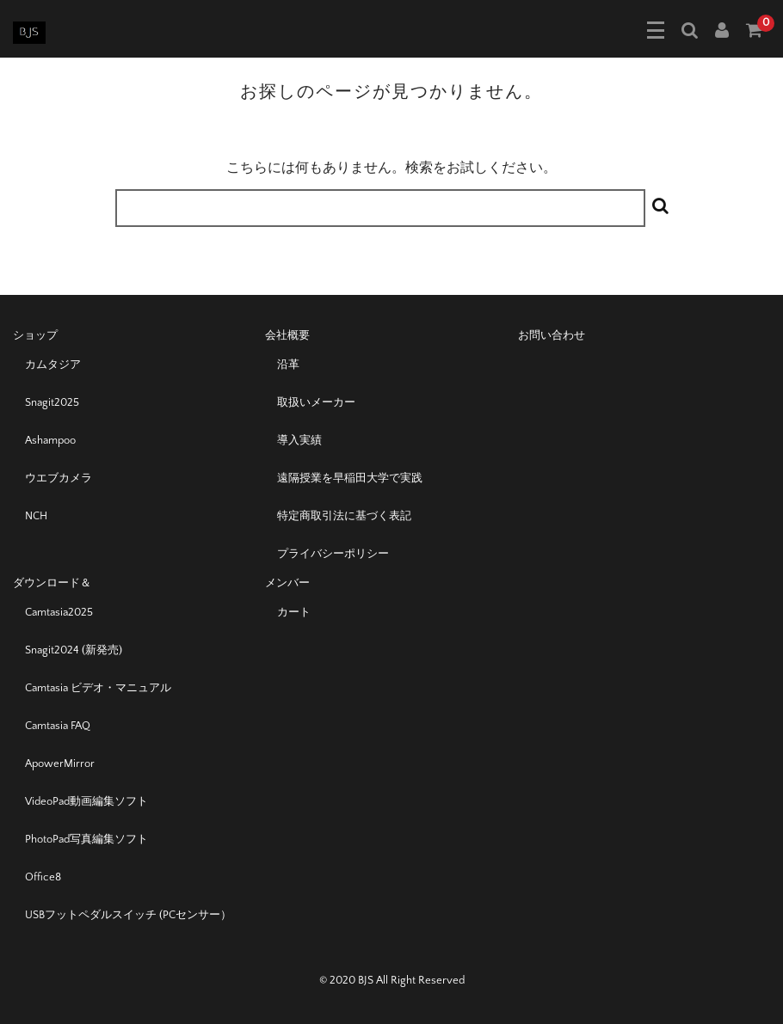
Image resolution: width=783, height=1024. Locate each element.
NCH (36, 516)
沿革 (288, 365)
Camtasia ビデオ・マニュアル (98, 688)
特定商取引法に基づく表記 (344, 516)
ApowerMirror (60, 763)
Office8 (43, 877)
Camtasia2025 (59, 612)
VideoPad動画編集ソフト (86, 801)
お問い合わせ (551, 335)
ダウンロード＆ (52, 583)
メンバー (287, 583)
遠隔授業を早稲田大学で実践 (349, 478)
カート (294, 612)
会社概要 (287, 335)
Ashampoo (50, 440)
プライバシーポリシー (333, 554)
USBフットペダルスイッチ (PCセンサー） (128, 915)
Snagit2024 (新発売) (73, 650)
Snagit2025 (52, 402)
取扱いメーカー (316, 402)
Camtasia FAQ (57, 726)
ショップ (35, 335)
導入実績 (299, 440)
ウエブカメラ (58, 478)
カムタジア (53, 365)
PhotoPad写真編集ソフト (86, 839)
